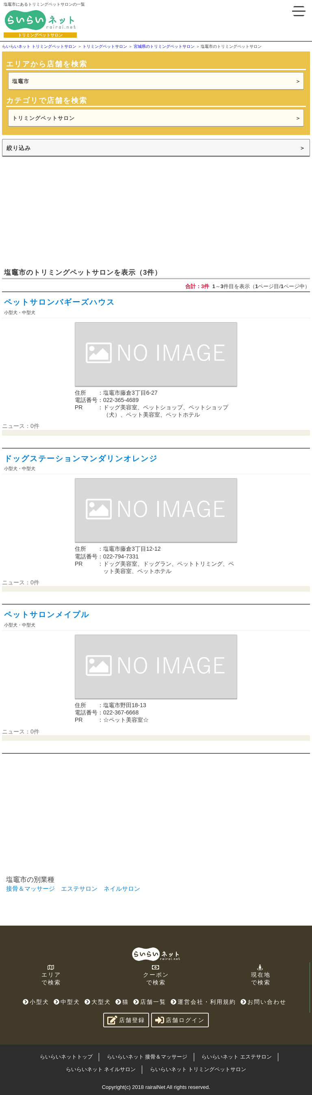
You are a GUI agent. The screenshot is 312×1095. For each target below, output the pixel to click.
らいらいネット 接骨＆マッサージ (147, 1057)
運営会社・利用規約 (203, 1002)
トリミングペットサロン (43, 118)
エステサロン (79, 888)
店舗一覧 (149, 1002)
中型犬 (67, 1002)
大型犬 (97, 1002)
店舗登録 (126, 1020)
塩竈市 (20, 81)
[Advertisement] (63, 211)
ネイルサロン (122, 888)
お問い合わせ (263, 1002)
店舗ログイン (180, 1020)
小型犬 (36, 1002)
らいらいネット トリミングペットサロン (198, 1069)
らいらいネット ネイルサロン (101, 1069)
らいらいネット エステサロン (237, 1057)
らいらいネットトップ (66, 1057)
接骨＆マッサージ (30, 888)
